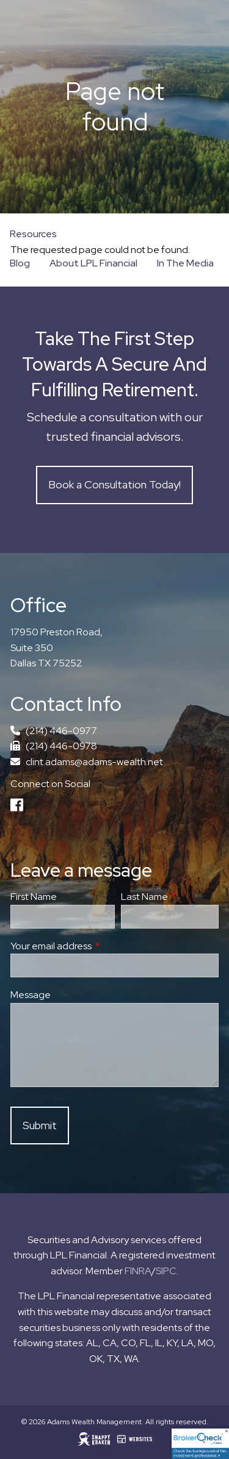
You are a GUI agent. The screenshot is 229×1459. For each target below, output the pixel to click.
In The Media (185, 263)
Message (30, 995)
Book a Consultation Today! (114, 485)
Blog (20, 263)
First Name (33, 897)
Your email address (95, 946)
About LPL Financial (93, 263)
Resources (33, 233)
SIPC (166, 1271)
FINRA (138, 1271)
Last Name (170, 897)
